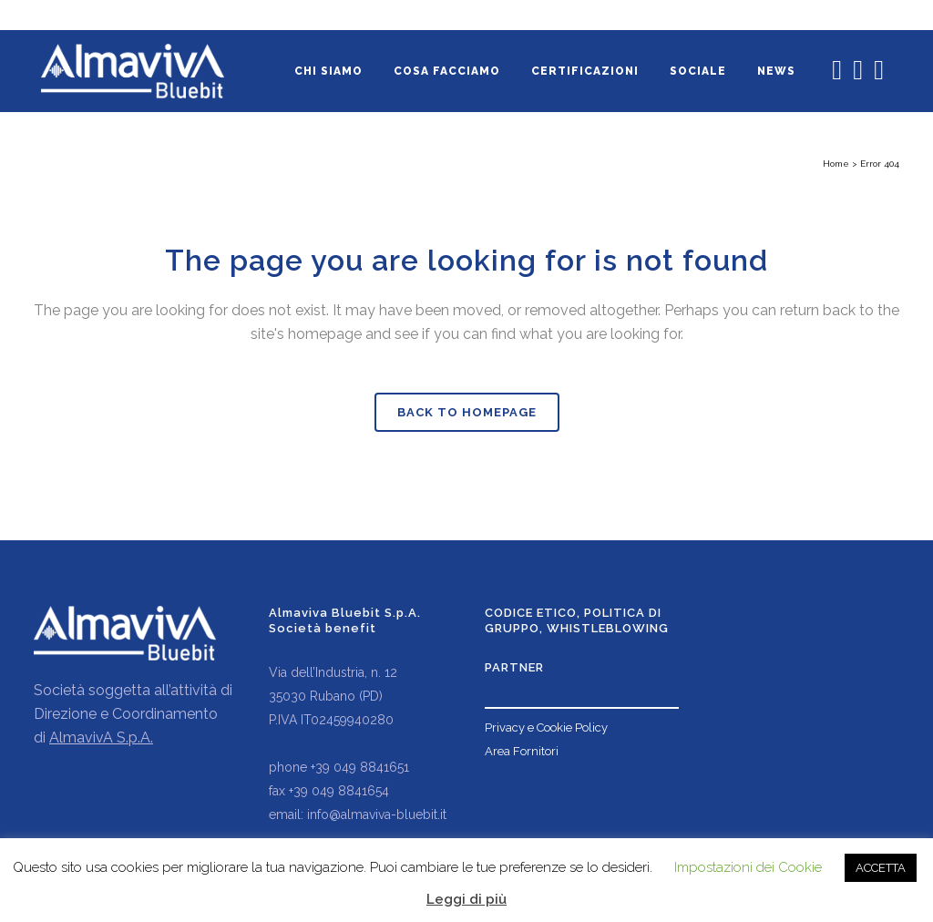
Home (836, 164)
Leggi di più (466, 899)
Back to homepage (467, 412)
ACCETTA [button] (881, 868)
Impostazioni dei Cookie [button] (748, 867)
